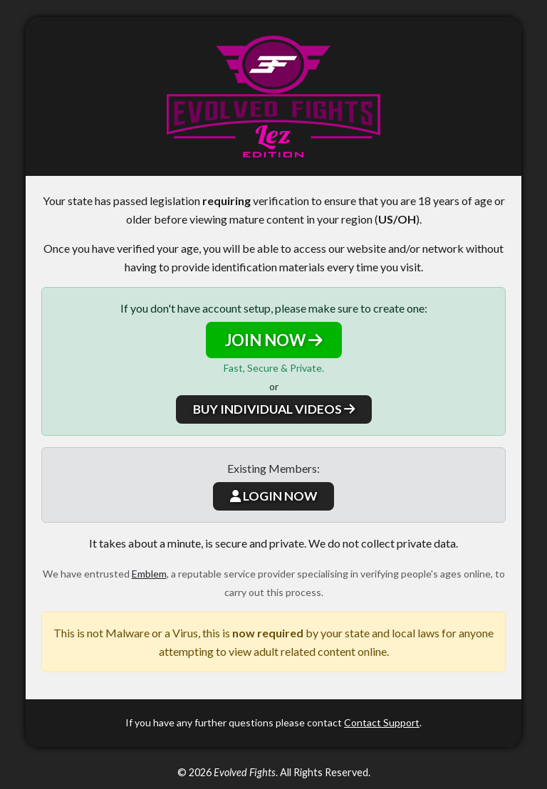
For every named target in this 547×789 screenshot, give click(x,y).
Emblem (149, 574)
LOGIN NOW (273, 495)
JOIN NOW (274, 340)
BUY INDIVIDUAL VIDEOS (274, 409)
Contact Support (382, 722)
